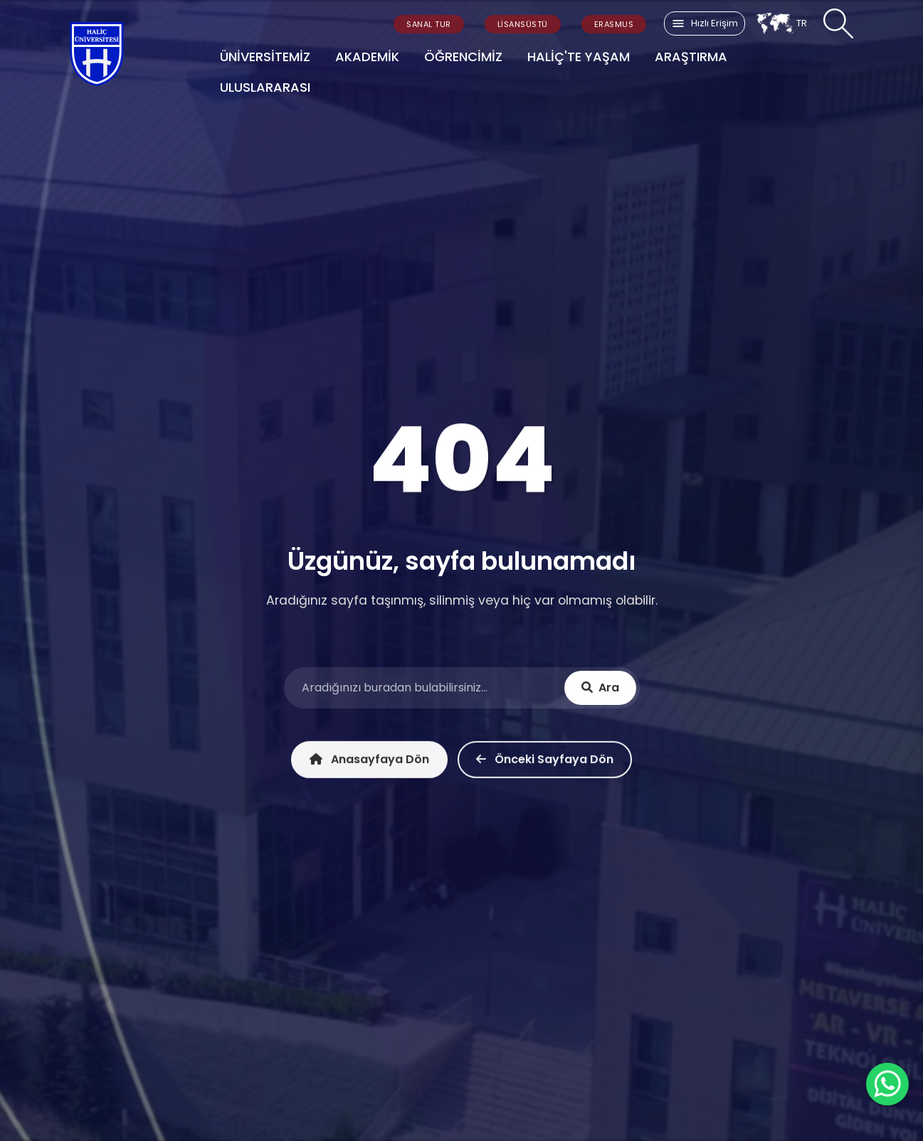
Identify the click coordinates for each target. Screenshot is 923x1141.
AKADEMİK (367, 56)
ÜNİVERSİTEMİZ (265, 56)
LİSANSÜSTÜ (522, 24)
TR (781, 23)
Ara (600, 689)
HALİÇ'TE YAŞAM (578, 56)
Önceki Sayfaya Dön (544, 763)
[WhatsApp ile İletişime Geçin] (887, 1084)
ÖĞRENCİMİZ (463, 56)
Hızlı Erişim (704, 23)
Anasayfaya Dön (369, 763)
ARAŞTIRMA (691, 56)
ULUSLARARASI (265, 87)
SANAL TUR (428, 24)
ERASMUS (614, 24)
